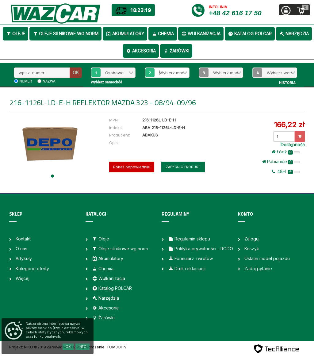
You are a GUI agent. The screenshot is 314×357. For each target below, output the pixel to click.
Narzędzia (294, 33)
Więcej (22, 278)
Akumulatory (125, 33)
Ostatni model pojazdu (267, 258)
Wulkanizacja (200, 33)
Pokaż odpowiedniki (131, 167)
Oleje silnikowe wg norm (65, 33)
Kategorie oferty (32, 268)
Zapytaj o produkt (183, 167)
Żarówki (176, 50)
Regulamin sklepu (189, 238)
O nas (21, 248)
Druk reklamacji (186, 268)
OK (76, 72)
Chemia (162, 33)
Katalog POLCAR (250, 33)
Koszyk (251, 248)
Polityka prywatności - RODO (200, 248)
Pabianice (281, 161)
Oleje (15, 33)
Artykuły (24, 258)
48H (286, 171)
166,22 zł (289, 124)
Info (82, 346)
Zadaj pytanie (258, 268)
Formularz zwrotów (190, 258)
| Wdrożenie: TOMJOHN (104, 347)
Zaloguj (251, 238)
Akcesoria (141, 50)
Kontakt (23, 238)
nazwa (49, 81)
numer (25, 81)
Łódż (286, 152)
